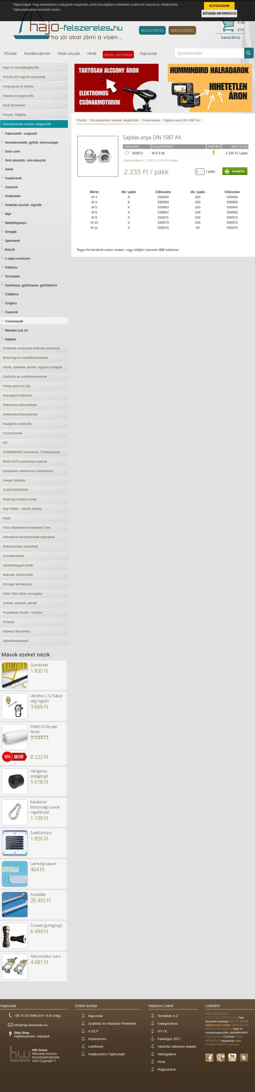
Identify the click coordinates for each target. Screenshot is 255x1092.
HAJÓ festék (239, 1021)
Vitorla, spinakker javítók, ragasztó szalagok (32, 367)
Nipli (8, 214)
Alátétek (10, 339)
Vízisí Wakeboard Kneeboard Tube (26, 527)
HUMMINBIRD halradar (222, 1044)
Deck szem (12, 151)
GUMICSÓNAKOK (15, 490)
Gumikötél (39, 664)
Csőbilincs (12, 294)
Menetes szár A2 (16, 330)
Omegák (11, 232)
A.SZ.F (93, 1031)
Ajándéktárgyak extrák (18, 565)
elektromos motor (218, 1025)
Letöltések (95, 1046)
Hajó (238, 1040)
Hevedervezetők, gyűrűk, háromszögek (31, 142)
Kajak (6, 518)
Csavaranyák (14, 321)
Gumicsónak (214, 1036)
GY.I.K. (163, 1031)
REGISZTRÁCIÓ (152, 30)
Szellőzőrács (41, 832)
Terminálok (12, 276)
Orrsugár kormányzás (17, 584)
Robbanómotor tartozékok (20, 546)
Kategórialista (168, 1023)
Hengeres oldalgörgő (39, 773)
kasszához (230, 37)
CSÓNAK (229, 1036)
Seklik (9, 169)
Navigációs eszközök (17, 424)
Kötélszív (11, 267)
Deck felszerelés (14, 105)
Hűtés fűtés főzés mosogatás (22, 593)
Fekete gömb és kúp (17, 386)
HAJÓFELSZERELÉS (221, 1017)
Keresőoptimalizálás (45, 1057)
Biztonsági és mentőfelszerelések (25, 358)
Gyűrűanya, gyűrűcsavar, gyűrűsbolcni (31, 285)
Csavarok (11, 312)
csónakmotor (238, 1032)
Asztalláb (38, 894)
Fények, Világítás (14, 115)
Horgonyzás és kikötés (18, 86)
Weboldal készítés (44, 1054)
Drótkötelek (13, 196)
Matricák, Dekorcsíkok (18, 575)
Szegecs (11, 303)
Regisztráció (167, 1069)
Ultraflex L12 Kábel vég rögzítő (46, 698)
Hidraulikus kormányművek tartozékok (29, 537)
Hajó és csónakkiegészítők (21, 67)
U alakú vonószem (17, 258)
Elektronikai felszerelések (20, 414)
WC (5, 443)
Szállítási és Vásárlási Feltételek (112, 1023)
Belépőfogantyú (15, 223)
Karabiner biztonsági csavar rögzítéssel (45, 807)
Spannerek (12, 241)
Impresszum (97, 1039)
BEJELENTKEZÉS (182, 30)
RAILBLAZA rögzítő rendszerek (24, 77)
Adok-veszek (69, 53)
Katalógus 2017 (169, 1039)
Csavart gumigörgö (46, 925)
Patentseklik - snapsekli (21, 133)
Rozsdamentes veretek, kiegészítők (27, 124)
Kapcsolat (148, 53)
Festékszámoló (37, 53)
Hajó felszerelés (217, 1013)
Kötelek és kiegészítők (18, 96)
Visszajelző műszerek (17, 395)
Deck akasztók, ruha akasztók (25, 160)
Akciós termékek (118, 54)
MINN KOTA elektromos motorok (25, 461)
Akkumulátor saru (45, 956)
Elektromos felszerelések (20, 405)
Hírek (91, 53)
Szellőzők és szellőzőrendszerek (25, 376)
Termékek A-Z (168, 1016)
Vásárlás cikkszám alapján (177, 1046)
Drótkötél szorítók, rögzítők (23, 205)
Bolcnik (10, 249)
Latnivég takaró (43, 863)
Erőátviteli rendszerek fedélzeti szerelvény (31, 348)
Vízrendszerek (12, 433)
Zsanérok (11, 187)
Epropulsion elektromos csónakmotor (28, 471)
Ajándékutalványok (16, 641)
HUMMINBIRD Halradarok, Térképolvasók (31, 452)
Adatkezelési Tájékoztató (106, 1054)
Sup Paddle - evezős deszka (22, 509)
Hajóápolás (228, 1040)
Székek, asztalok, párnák (20, 603)
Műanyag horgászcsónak (20, 499)
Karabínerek (13, 178)
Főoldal (10, 53)
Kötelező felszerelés (16, 631)
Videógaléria (167, 1054)
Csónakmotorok (13, 556)
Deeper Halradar (14, 480)
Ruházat (8, 622)
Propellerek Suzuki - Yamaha (22, 612)
